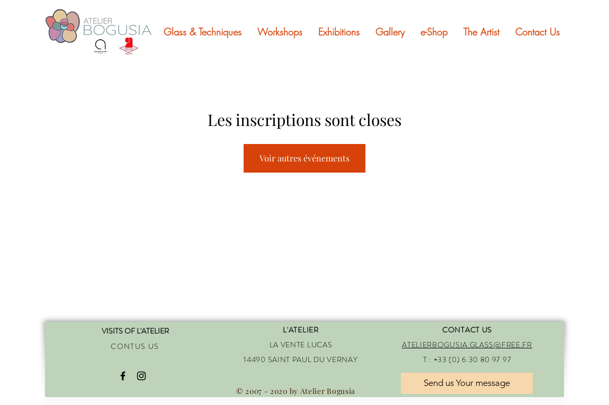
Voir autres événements (304, 158)
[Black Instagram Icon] (141, 376)
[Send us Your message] (467, 383)
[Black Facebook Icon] (123, 376)
